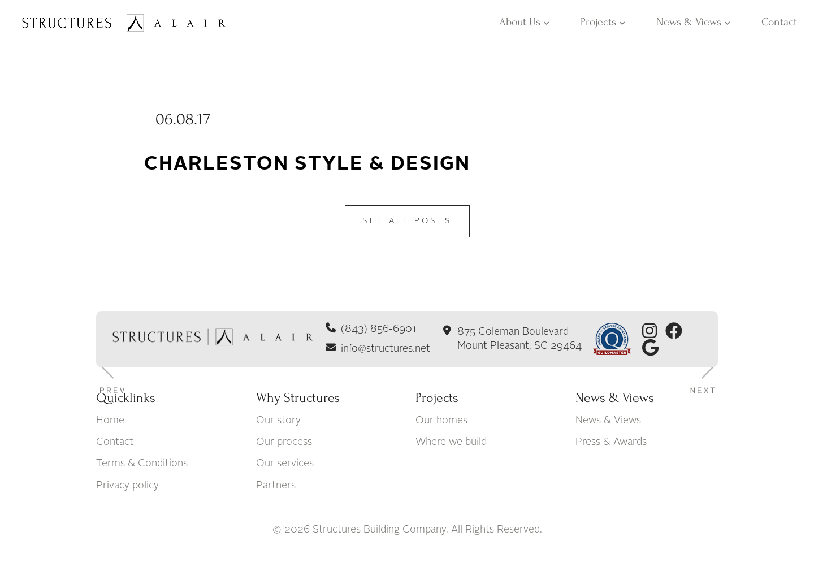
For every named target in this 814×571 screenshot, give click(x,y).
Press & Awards (611, 442)
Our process (284, 442)
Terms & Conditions (142, 464)
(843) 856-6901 (378, 329)
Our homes (441, 421)
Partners (276, 486)
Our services (285, 464)
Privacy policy (127, 486)
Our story (278, 421)
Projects (603, 22)
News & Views (693, 22)
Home (110, 421)
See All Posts (407, 221)
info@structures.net (385, 349)
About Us (524, 22)
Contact (779, 22)
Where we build (451, 442)
